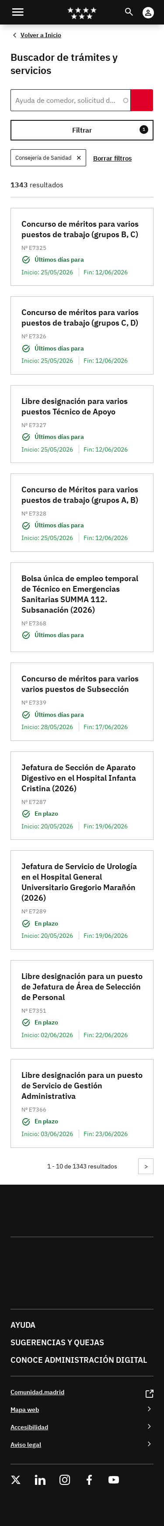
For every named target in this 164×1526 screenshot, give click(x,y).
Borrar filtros (112, 158)
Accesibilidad (29, 1427)
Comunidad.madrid (37, 1392)
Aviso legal (25, 1444)
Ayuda (22, 1325)
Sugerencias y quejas (57, 1342)
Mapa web (24, 1409)
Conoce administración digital (78, 1360)
